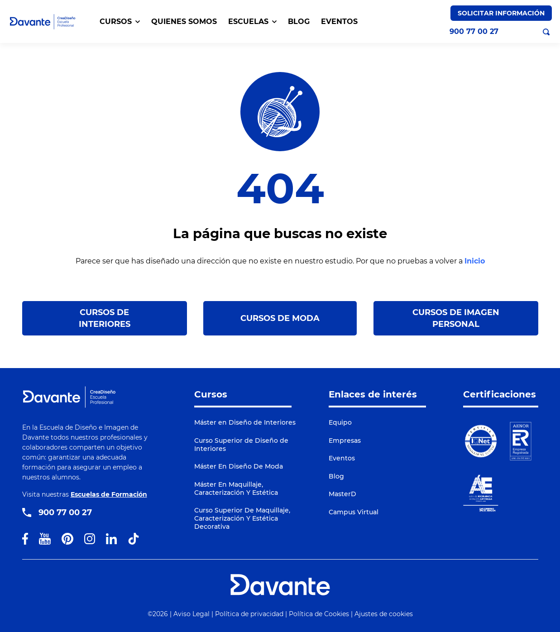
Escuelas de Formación (109, 494)
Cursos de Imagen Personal (455, 318)
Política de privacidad (249, 614)
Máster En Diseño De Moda (238, 466)
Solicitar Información (501, 13)
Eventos (342, 458)
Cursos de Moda (280, 318)
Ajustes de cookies (383, 614)
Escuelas (252, 21)
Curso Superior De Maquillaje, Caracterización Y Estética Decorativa (242, 518)
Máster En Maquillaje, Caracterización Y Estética (236, 488)
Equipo (340, 422)
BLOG (299, 21)
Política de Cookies (319, 614)
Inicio (474, 261)
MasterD (342, 494)
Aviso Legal (191, 614)
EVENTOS (339, 21)
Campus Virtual (353, 512)
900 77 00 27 (474, 31)
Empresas (345, 440)
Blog (336, 476)
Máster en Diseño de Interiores (245, 422)
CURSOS (120, 21)
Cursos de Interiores (104, 318)
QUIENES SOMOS (184, 21)
